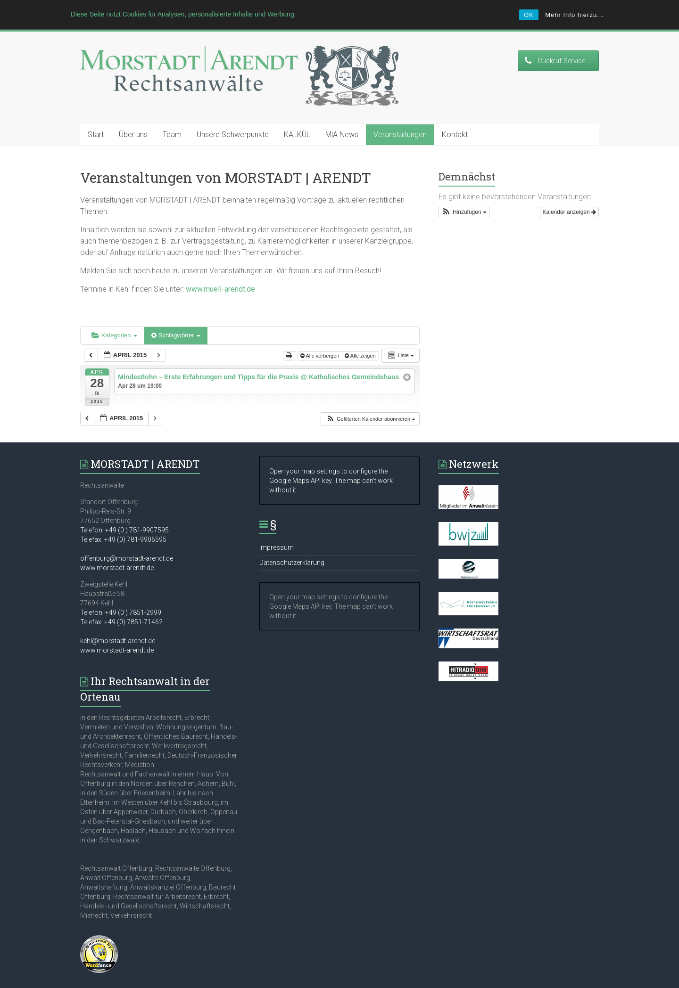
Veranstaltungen (400, 115)
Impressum (276, 528)
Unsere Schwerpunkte (233, 115)
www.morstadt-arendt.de (117, 548)
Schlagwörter (175, 315)
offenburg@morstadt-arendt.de (126, 539)
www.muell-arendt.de (220, 269)
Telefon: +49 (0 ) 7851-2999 (120, 593)
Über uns (133, 115)
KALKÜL (297, 115)
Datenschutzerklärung (291, 543)
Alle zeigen (361, 336)
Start (96, 115)
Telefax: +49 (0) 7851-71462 (121, 602)
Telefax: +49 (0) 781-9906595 (123, 520)
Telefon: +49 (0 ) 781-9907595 (124, 510)
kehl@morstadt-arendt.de (117, 621)
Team (172, 115)
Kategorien (114, 315)
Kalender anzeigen (569, 192)
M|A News (341, 115)
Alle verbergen (320, 336)
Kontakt (455, 115)
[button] (370, 399)
